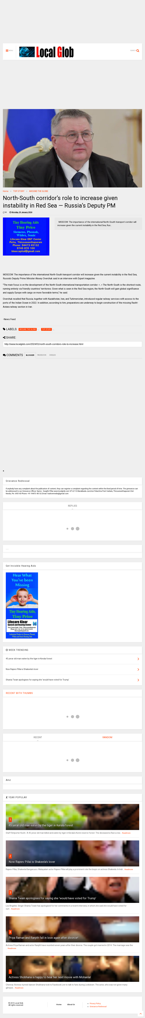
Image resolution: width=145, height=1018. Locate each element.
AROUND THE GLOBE (38, 191)
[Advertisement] (72, 23)
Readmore (126, 833)
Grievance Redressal (98, 1007)
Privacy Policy (95, 1004)
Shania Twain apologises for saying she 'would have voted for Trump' (52, 898)
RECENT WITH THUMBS (19, 693)
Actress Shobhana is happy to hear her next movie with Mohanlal (50, 977)
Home (5, 191)
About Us (71, 1005)
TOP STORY (18, 191)
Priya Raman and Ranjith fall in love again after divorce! (43, 937)
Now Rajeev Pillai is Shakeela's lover (32, 862)
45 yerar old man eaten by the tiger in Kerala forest (41, 825)
